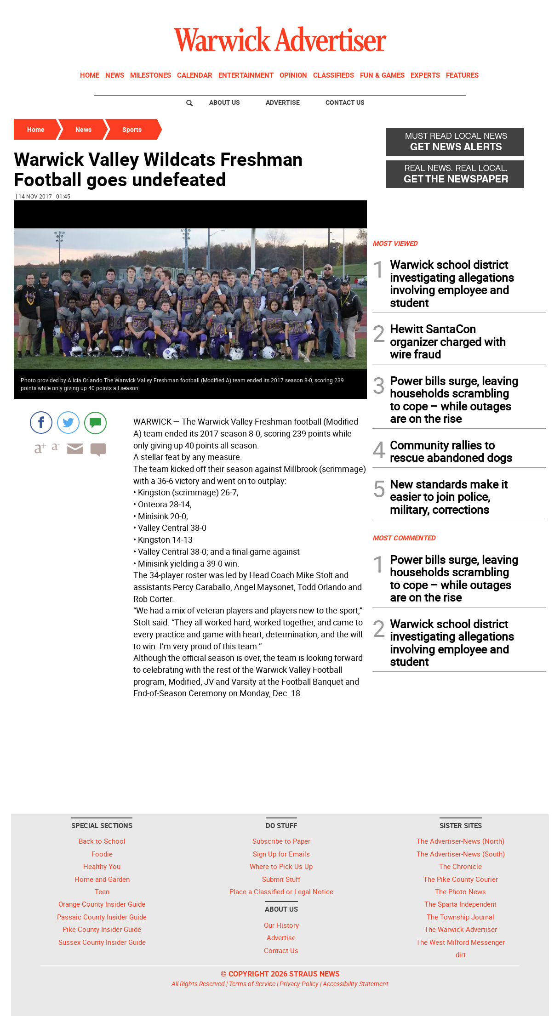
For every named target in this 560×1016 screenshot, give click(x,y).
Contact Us (345, 102)
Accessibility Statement (356, 983)
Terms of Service (252, 983)
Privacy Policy (299, 983)
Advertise (283, 102)
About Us (224, 102)
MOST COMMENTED (403, 537)
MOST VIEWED (394, 243)
